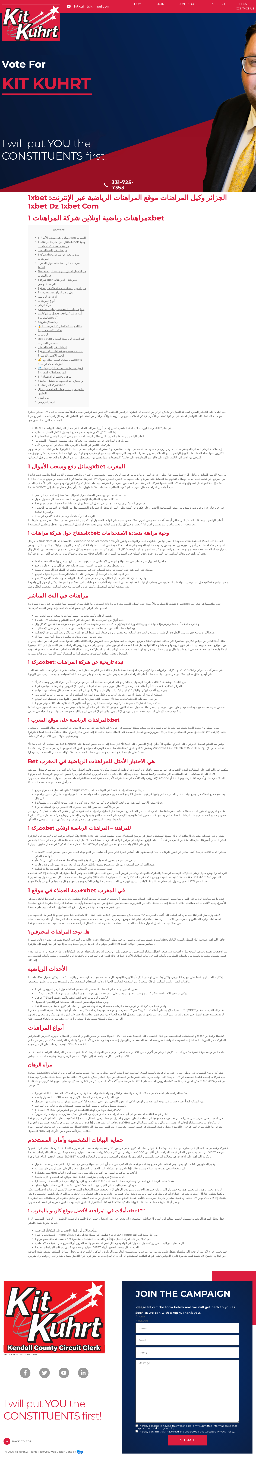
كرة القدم (43, 397)
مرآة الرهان (44, 305)
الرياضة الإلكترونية (48, 322)
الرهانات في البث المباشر (52, 347)
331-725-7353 (123, 185)
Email (139, 1312)
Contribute (188, 4)
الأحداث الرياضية (47, 296)
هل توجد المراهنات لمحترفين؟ (55, 292)
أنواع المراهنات (46, 301)
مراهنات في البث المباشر (52, 250)
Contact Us (245, 8)
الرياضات (43, 334)
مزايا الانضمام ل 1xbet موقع (54, 376)
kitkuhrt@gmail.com (92, 6)
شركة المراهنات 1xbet (51, 385)
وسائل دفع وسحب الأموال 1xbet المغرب (62, 237)
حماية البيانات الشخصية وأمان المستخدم (61, 309)
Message (141, 1320)
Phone (140, 1316)
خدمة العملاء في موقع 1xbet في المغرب (62, 288)
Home (138, 4)
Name (139, 1308)
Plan (243, 4)
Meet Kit (218, 4)
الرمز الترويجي (46, 402)
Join (161, 4)
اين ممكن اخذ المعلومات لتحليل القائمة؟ (61, 380)
